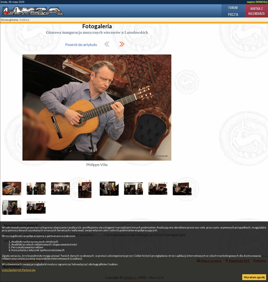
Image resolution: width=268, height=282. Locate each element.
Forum (233, 7)
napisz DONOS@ (257, 1)
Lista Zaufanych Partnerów (18, 270)
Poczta (233, 14)
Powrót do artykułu (81, 44)
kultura (24, 19)
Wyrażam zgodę (254, 277)
